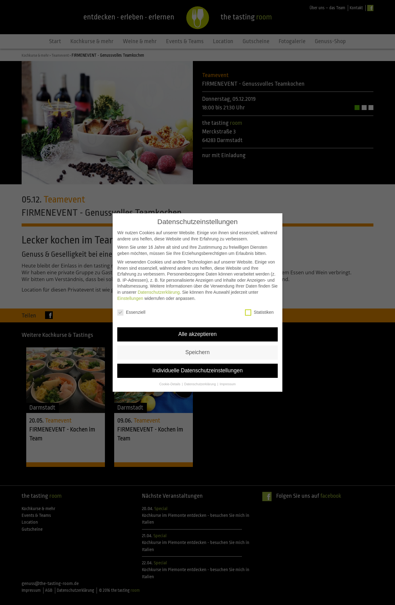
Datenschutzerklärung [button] (200, 381)
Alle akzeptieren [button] (197, 331)
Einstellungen (130, 295)
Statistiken (259, 310)
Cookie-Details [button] (170, 381)
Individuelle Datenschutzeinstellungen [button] (197, 368)
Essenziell (131, 310)
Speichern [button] (197, 349)
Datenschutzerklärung (159, 289)
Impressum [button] (228, 381)
